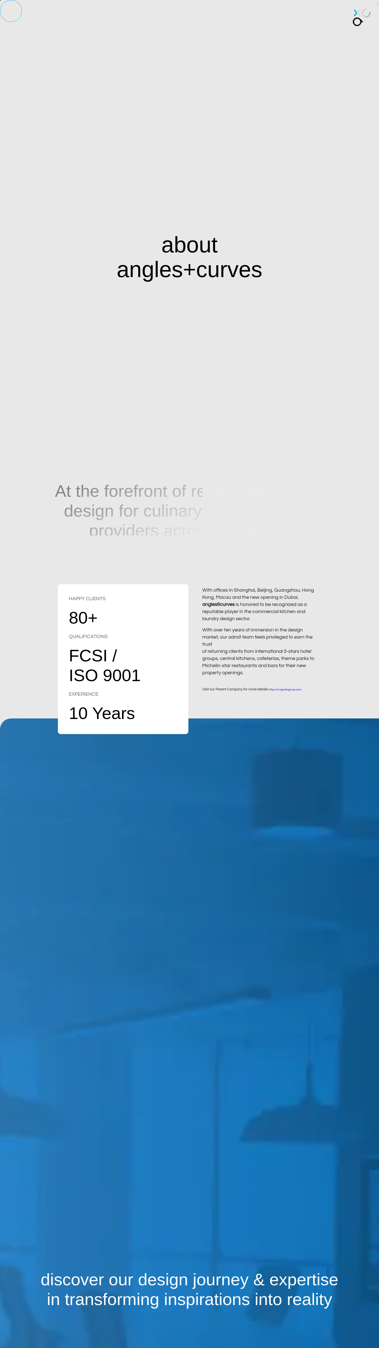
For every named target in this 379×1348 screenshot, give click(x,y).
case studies (256, 19)
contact (289, 17)
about (90, 19)
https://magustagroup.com (285, 698)
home (68, 19)
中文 (312, 12)
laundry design (169, 19)
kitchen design (123, 19)
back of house (214, 19)
